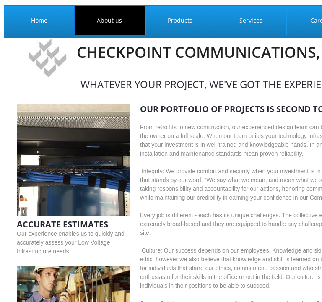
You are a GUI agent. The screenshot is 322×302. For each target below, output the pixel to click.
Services (250, 20)
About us (109, 20)
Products (180, 20)
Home (39, 20)
